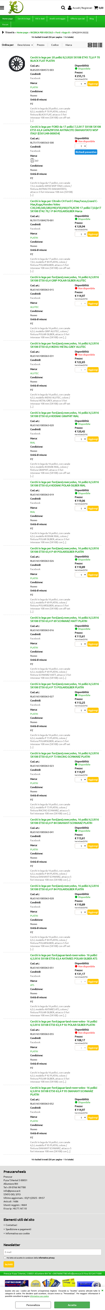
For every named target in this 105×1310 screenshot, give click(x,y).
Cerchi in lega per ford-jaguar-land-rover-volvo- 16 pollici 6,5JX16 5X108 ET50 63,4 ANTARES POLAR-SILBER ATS (63, 960)
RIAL (32, 446)
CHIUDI (102, 1290)
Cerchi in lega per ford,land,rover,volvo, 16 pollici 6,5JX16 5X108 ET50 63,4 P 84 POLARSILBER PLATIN (64, 891)
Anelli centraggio (57, 19)
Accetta (72, 1304)
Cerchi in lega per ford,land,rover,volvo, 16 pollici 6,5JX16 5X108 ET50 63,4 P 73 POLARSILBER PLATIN (64, 689)
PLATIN (34, 91)
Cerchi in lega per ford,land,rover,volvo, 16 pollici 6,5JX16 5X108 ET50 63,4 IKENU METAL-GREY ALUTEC (64, 348)
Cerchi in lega (24, 19)
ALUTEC (34, 310)
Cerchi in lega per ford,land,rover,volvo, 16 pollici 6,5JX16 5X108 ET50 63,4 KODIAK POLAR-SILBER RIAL (64, 487)
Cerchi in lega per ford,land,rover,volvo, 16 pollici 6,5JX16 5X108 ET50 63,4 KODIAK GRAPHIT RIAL (64, 418)
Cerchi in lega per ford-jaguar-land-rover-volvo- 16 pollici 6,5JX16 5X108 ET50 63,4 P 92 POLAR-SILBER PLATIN (63, 1026)
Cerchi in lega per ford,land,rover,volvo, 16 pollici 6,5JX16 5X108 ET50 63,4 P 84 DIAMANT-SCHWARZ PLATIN (64, 825)
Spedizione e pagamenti (18, 1232)
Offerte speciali (77, 19)
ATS (32, 988)
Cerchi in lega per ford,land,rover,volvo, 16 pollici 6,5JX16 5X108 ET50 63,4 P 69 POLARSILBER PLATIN (64, 553)
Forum (5, 27)
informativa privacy (46, 1261)
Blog (91, 19)
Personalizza (33, 1304)
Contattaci (11, 1228)
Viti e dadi (39, 19)
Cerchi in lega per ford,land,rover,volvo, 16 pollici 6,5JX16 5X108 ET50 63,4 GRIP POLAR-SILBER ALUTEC (64, 282)
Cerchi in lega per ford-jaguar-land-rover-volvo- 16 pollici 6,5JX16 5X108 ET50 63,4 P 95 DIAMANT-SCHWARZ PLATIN (63, 1095)
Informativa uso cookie (39, 1296)
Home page (7, 19)
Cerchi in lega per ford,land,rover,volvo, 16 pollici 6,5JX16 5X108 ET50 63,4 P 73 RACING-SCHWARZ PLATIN (64, 758)
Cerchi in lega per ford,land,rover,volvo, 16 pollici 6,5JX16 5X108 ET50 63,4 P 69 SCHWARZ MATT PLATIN (64, 623)
